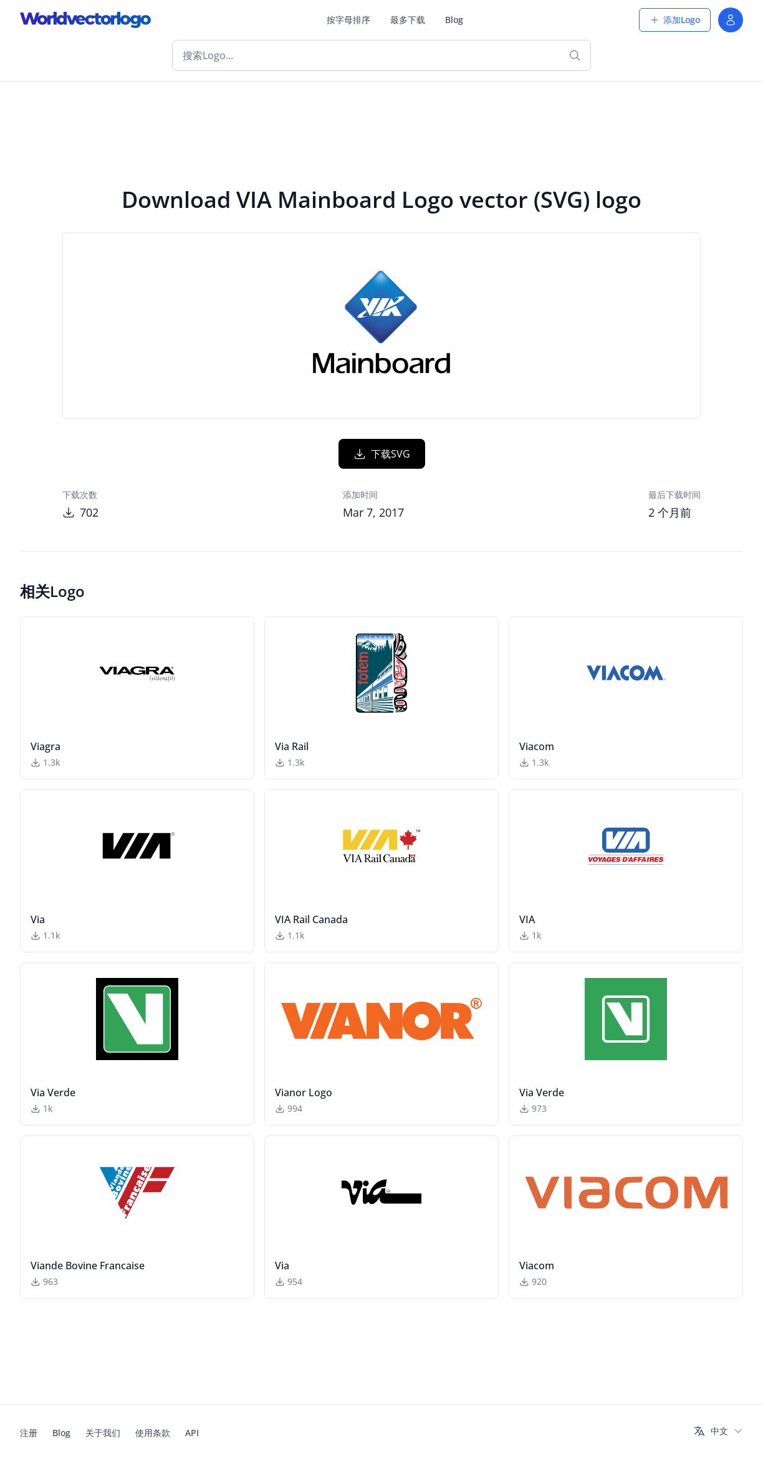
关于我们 (102, 1433)
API (192, 1433)
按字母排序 (348, 20)
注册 (28, 1433)
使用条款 (152, 1433)
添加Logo (675, 20)
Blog (454, 20)
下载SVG (381, 454)
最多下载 (407, 20)
